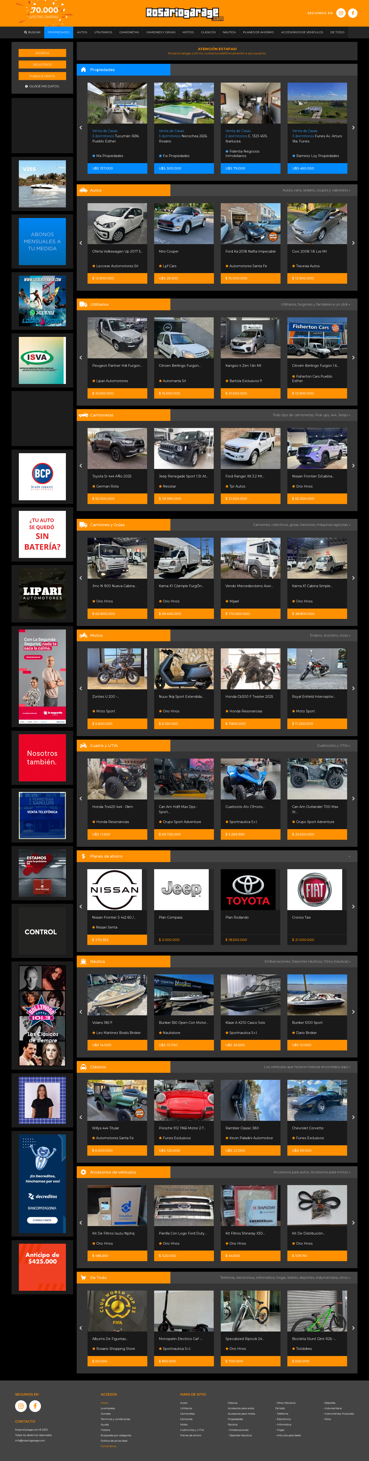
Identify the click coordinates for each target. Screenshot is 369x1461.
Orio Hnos (302, 486)
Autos (183, 1402)
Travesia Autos (306, 266)
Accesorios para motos (329, 1172)
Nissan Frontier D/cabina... (313, 476)
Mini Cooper (169, 251)
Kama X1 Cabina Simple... (312, 586)
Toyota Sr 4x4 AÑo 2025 (111, 476)
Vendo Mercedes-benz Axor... (249, 586)
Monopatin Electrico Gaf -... (181, 1339)
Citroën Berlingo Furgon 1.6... (315, 365)
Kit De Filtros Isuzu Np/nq (113, 1233)
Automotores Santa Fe (246, 266)
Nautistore (169, 1033)
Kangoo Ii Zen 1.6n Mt (243, 365)
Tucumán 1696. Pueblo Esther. (115, 136)
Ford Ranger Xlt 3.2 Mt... (245, 476)
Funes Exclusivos (175, 1138)
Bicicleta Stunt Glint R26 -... (314, 1339)
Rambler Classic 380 (242, 1128)
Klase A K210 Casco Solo (245, 1023)
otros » (344, 1277)
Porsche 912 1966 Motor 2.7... (182, 1128)
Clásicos (232, 1402)
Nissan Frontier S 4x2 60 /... (114, 917)
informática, (266, 1277)
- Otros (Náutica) (285, 1402)
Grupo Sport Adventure (180, 822)
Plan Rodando (237, 917)
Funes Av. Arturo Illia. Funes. (317, 136)
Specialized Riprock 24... (244, 1339)
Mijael (232, 601)
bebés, (293, 1277)
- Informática (283, 1424)
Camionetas (187, 1413)
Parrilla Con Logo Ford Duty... (183, 1233)
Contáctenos (108, 1446)
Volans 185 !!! (102, 1023)
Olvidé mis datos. (42, 86)
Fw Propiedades (174, 156)
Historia (105, 1430)
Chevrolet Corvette (308, 1128)
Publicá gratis (42, 76)
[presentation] (80, 128)
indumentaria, (327, 1277)
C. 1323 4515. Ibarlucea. (246, 136)
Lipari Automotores (110, 381)
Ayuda (105, 1424)
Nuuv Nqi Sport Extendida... (181, 696)
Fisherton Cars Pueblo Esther (312, 378)
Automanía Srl (172, 381)
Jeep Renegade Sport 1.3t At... (183, 476)
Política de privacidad (114, 1440)
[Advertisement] (42, 125)
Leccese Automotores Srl (115, 266)
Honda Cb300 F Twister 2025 (249, 696)
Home (104, 1402)
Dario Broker (304, 1033)
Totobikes (302, 1349)
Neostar (167, 486)
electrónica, (246, 1277)
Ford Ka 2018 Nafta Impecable (250, 251)
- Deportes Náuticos (240, 1435)
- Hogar (280, 1430)
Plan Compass (170, 917)
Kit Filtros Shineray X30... (245, 1233)
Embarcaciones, (278, 961)
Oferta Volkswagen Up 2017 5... (117, 251)
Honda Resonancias (243, 711)
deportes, (307, 1277)
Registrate (42, 64)
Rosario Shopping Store (113, 1349)
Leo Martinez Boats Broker (116, 1033)
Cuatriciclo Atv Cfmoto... (245, 807)
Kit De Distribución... (308, 1233)
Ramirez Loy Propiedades (315, 156)
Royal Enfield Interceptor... (314, 696)
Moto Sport (103, 711)
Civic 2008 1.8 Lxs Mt (309, 251)
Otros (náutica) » (337, 961)
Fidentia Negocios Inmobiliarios (242, 153)
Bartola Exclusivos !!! (243, 381)
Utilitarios (186, 1408)
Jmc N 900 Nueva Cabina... (114, 586)
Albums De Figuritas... (110, 1339)
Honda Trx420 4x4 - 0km (112, 807)
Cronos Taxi (301, 917)
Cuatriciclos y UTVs (192, 1430)
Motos (184, 1424)
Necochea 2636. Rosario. (183, 136)
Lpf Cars (167, 266)
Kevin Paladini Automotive (249, 1138)
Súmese (106, 1413)
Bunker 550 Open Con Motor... (183, 1023)
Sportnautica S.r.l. (241, 822)
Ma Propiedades (107, 156)
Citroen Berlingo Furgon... (180, 365)
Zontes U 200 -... (105, 696)
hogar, (282, 1277)
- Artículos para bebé (288, 1435)
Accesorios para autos (241, 1408)
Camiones (186, 1419)
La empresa (108, 1408)
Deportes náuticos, (308, 961)
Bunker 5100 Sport (307, 1023)
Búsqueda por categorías (116, 1435)
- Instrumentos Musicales (338, 1413)
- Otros (327, 1419)
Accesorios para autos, (292, 1172)
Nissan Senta (104, 927)
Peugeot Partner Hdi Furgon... (117, 365)
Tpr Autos (235, 486)
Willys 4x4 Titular (105, 1128)
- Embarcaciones (238, 1430)
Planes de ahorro (190, 1435)
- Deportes (329, 1402)
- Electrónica (283, 1419)
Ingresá (42, 53)
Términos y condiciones (115, 1419)
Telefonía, (228, 1277)
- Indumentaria (332, 1408)
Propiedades (235, 1419)
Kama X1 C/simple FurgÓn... (181, 586)
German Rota (105, 486)
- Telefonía (281, 1413)
